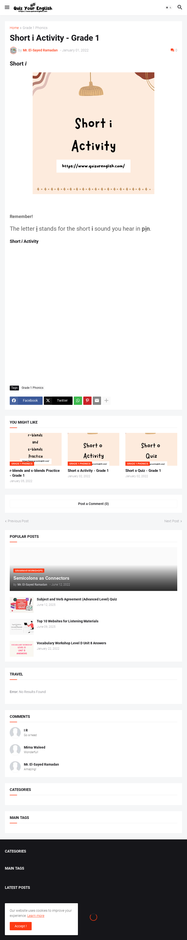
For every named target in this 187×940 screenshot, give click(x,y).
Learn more (35, 916)
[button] (6, 7)
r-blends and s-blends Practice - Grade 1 (35, 473)
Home (14, 28)
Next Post (171, 521)
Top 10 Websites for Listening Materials (67, 621)
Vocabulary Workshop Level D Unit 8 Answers (71, 643)
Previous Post (18, 521)
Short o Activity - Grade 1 (88, 470)
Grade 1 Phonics (35, 28)
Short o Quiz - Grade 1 (143, 470)
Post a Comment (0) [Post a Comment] (93, 504)
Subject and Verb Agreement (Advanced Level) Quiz (77, 599)
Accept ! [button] (21, 926)
